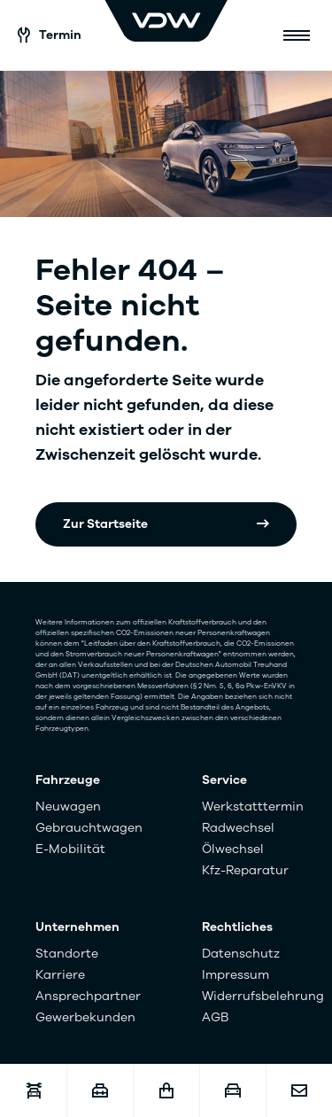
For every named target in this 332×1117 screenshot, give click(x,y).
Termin (49, 35)
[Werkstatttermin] (33, 1091)
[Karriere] (99, 1091)
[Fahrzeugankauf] (232, 1091)
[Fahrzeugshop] (166, 1091)
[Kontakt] (299, 1091)
